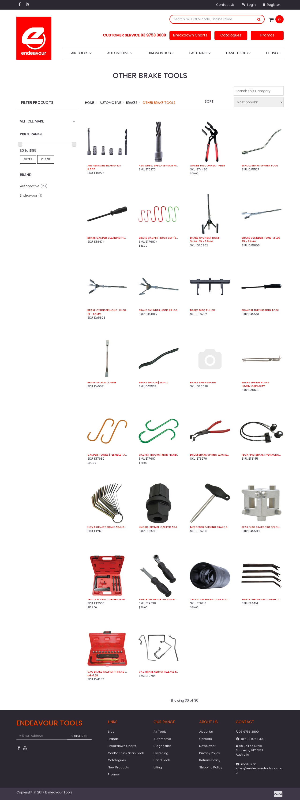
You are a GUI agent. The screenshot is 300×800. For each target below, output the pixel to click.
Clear (45, 159)
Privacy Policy (209, 753)
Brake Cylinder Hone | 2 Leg (261, 238)
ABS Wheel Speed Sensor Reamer (158, 165)
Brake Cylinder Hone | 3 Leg (106, 310)
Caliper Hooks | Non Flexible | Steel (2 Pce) (158, 455)
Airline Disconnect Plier (207, 165)
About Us (206, 731)
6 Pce (91, 169)
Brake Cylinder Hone (205, 238)
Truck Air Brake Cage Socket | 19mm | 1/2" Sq (210, 599)
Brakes (131, 102)
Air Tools (81, 52)
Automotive (119, 52)
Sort (209, 101)
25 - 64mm (249, 241)
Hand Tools (238, 52)
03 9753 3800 (247, 731)
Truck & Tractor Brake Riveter (107, 599)
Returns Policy (209, 760)
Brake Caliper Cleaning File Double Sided (107, 238)
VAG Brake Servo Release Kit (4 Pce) (158, 672)
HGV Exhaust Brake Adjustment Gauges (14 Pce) (107, 527)
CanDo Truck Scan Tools (126, 753)
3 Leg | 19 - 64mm (201, 241)
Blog (111, 731)
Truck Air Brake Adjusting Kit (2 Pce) (158, 599)
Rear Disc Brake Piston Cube (261, 527)
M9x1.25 (92, 675)
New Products (118, 767)
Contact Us (225, 4)
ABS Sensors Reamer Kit (104, 165)
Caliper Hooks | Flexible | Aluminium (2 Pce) (107, 455)
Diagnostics (161, 52)
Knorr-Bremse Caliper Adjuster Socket (158, 527)
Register (271, 4)
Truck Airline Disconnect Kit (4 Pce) (261, 599)
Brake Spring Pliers (255, 382)
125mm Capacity (253, 386)
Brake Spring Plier (203, 382)
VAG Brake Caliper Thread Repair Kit (107, 672)
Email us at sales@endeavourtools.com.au (259, 768)
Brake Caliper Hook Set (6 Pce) (158, 238)
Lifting (273, 52)
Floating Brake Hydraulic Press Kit (261, 455)
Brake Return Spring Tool (260, 310)
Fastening (200, 52)
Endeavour (31, 195)
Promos (267, 35)
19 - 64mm (94, 314)
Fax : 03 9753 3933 (251, 739)
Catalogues (230, 35)
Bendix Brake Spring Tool (260, 165)
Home (89, 102)
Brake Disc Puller (202, 310)
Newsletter (207, 746)
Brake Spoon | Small (153, 382)
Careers (205, 739)
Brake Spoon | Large (101, 382)
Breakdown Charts (190, 35)
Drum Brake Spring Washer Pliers (210, 455)
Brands (113, 739)
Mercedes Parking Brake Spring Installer (210, 527)
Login (249, 4)
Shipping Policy (210, 767)
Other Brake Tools (158, 102)
